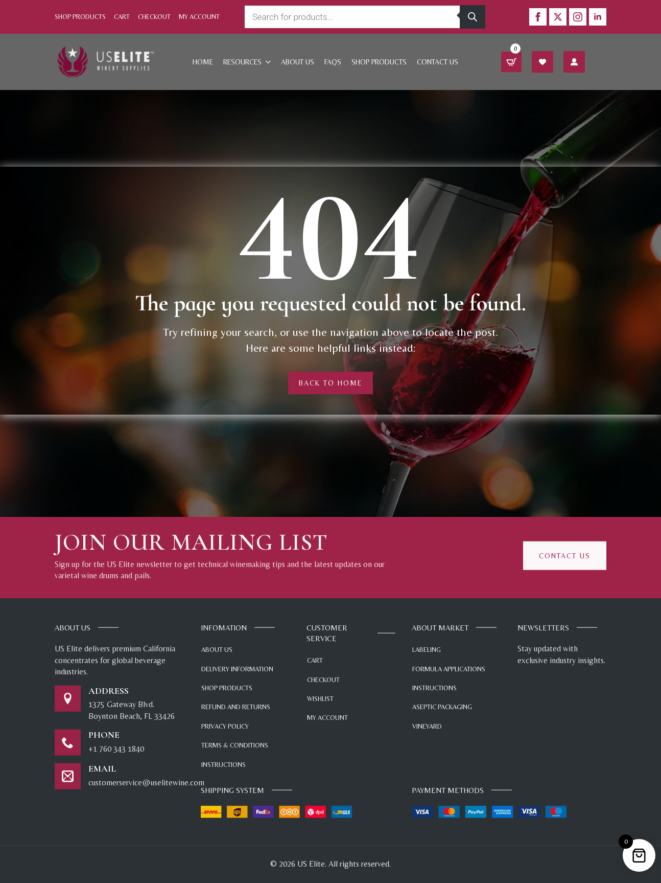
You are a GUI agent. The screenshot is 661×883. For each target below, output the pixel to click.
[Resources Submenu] (269, 62)
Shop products (379, 62)
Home (203, 62)
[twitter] (557, 17)
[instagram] (577, 17)
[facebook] (538, 17)
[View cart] (511, 62)
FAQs (332, 62)
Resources (242, 62)
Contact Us (437, 62)
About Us (297, 62)
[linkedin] (597, 17)
